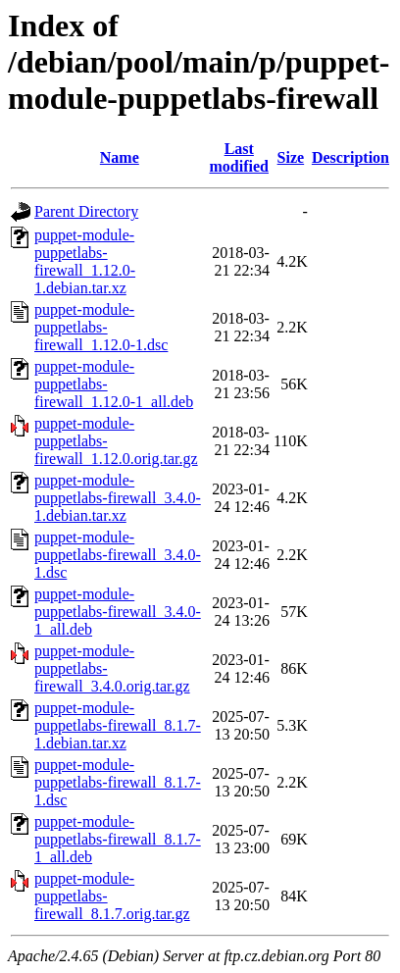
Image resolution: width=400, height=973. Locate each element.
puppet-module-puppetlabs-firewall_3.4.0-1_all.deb (117, 612)
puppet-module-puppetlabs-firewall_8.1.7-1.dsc (117, 782)
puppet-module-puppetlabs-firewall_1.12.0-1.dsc (101, 327)
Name (119, 157)
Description (350, 157)
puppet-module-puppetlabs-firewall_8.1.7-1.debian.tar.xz (117, 725)
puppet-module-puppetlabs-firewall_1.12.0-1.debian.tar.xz (84, 261)
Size (291, 157)
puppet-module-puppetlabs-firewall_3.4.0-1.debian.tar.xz (117, 498)
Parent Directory (86, 211)
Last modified (239, 157)
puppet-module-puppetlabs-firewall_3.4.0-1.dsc (117, 555)
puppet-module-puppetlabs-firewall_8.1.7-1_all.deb (117, 839)
